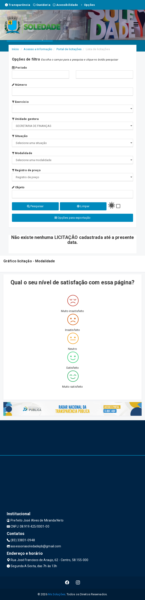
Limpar (83, 206)
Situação (20, 136)
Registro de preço (26, 170)
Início (15, 49)
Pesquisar (35, 206)
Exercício (20, 101)
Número (19, 84)
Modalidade (22, 153)
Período (19, 67)
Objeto (18, 187)
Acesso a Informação (38, 49)
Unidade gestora (25, 119)
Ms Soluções (56, 594)
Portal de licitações (69, 49)
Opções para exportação (72, 217)
